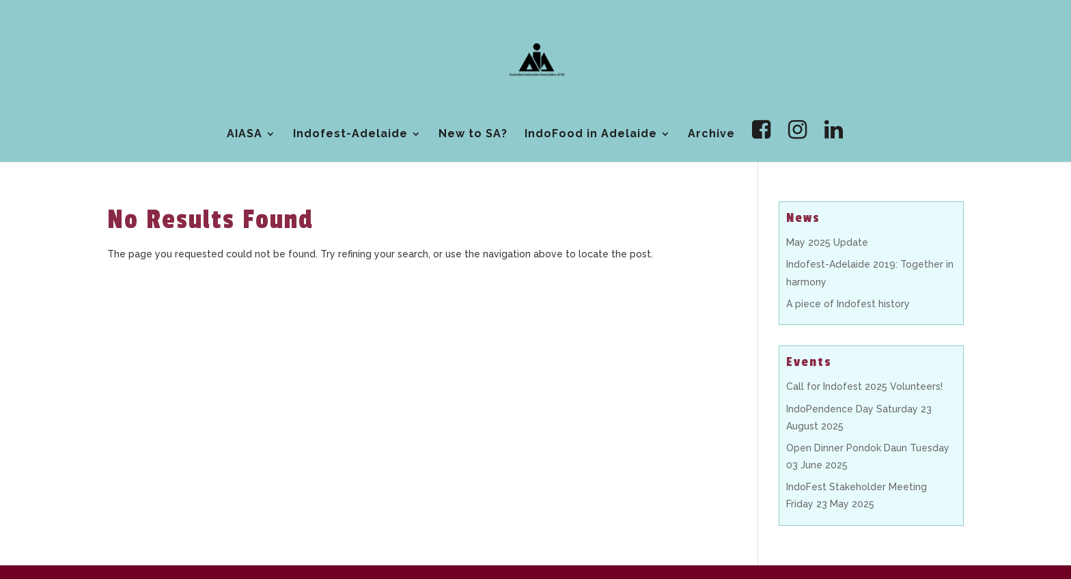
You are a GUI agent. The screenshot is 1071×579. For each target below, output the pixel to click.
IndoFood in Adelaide (591, 134)
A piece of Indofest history (848, 303)
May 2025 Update (827, 242)
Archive (711, 134)
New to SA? (473, 134)
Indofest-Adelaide (350, 134)
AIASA (244, 134)
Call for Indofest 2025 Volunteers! (864, 386)
